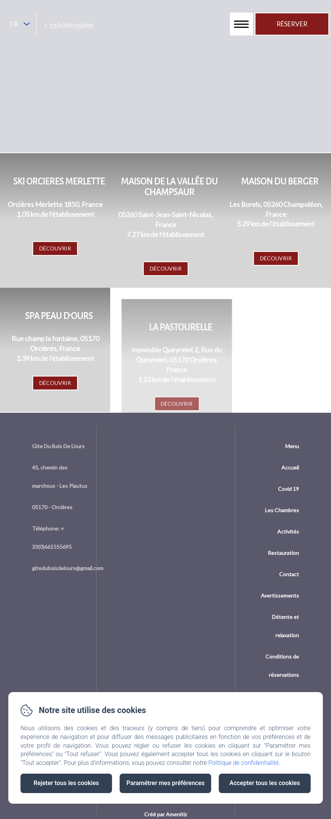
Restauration (283, 553)
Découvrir (55, 248)
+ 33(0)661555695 (69, 25)
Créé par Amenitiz (165, 814)
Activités (288, 531)
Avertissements (280, 595)
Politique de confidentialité (243, 762)
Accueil (290, 467)
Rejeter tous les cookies (66, 783)
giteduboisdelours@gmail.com (67, 568)
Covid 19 (288, 489)
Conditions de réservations (282, 665)
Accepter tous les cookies (265, 783)
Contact (289, 574)
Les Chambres (282, 510)
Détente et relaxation (285, 626)
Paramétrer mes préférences (165, 783)
